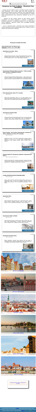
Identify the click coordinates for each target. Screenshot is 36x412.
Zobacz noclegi (27, 65)
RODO (23, 410)
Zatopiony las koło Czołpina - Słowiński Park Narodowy (18, 383)
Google (17, 408)
